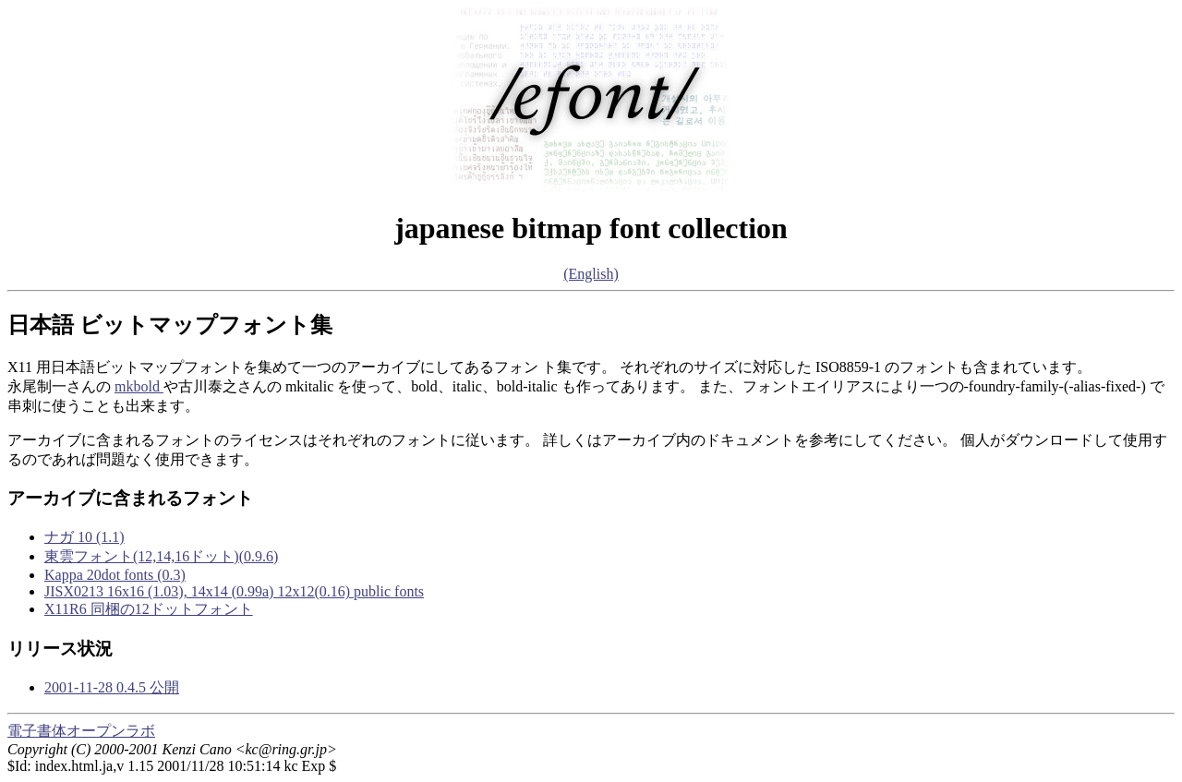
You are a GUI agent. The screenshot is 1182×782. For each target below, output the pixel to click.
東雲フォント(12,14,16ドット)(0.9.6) (161, 556)
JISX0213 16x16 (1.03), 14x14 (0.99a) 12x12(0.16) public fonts (234, 591)
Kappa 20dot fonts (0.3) (115, 575)
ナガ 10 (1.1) (84, 537)
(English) (591, 274)
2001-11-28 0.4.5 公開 (111, 687)
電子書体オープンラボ (81, 731)
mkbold (139, 386)
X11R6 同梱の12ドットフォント (148, 609)
